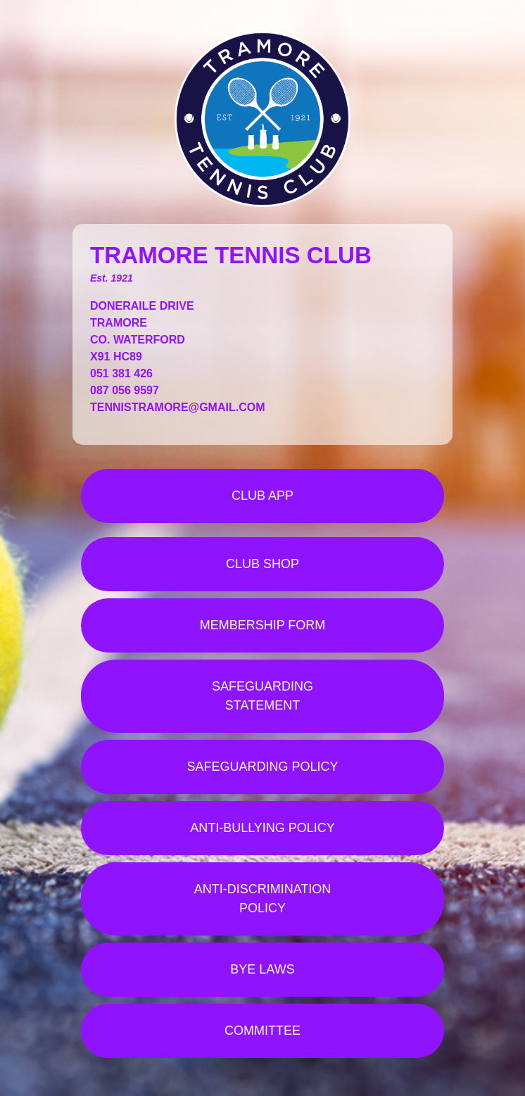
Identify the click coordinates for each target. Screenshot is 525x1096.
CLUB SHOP (262, 564)
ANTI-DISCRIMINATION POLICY (262, 898)
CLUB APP (262, 496)
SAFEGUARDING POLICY (262, 767)
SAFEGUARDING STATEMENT (262, 695)
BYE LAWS (262, 969)
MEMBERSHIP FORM (263, 625)
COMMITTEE (262, 1030)
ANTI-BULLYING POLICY (262, 828)
